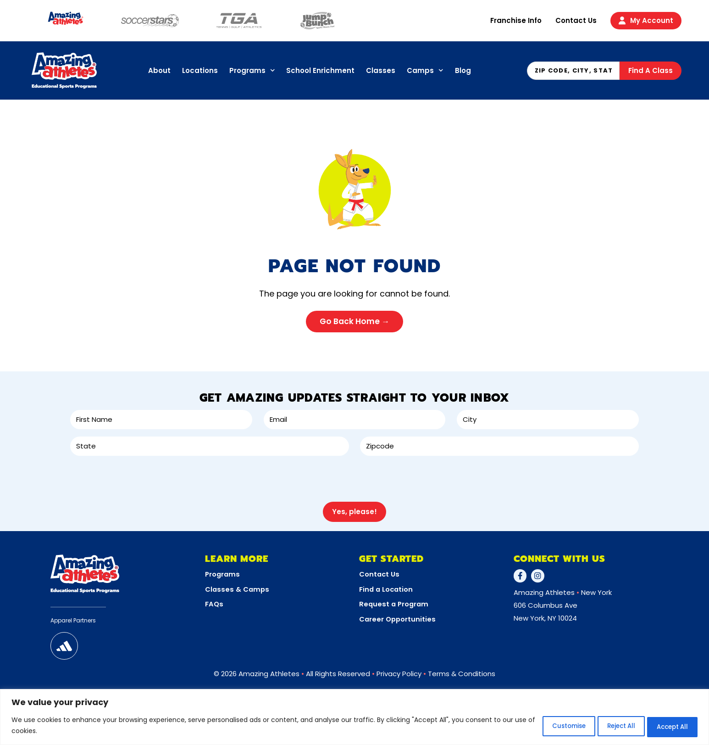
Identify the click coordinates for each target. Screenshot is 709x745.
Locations (200, 70)
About (159, 70)
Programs (252, 70)
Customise (541, 726)
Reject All (604, 726)
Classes (380, 70)
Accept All (667, 726)
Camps (425, 70)
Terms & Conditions (461, 670)
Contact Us (576, 20)
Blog (463, 70)
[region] (354, 717)
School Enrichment (320, 70)
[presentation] (140, 478)
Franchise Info (516, 20)
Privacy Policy (399, 670)
